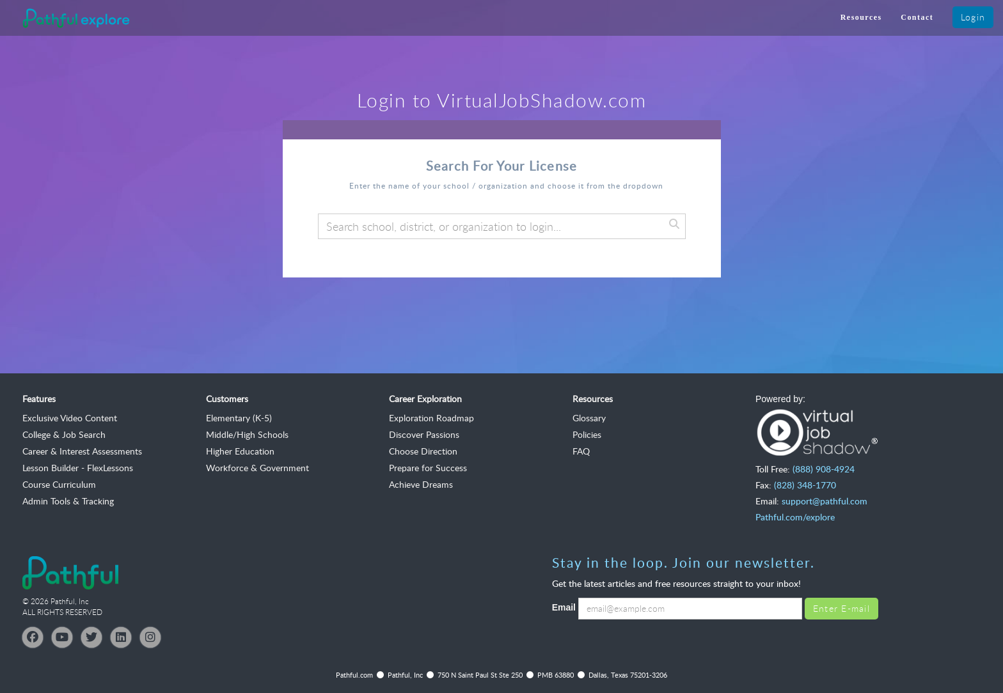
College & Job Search (64, 434)
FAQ (581, 451)
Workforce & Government (257, 468)
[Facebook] (32, 637)
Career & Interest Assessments (82, 451)
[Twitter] (91, 637)
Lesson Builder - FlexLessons (77, 468)
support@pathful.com (824, 501)
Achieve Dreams (421, 484)
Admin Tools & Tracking (68, 501)
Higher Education (240, 451)
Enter (841, 608)
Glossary (589, 418)
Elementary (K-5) (239, 418)
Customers (227, 399)
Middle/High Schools (247, 434)
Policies (587, 434)
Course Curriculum (59, 484)
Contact (917, 17)
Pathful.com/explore (795, 517)
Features (39, 399)
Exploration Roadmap (431, 418)
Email (564, 607)
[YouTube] (62, 637)
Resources (861, 17)
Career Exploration (425, 399)
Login (973, 17)
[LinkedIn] (121, 637)
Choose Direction (423, 451)
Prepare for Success (428, 468)
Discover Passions (424, 434)
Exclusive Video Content (69, 418)
